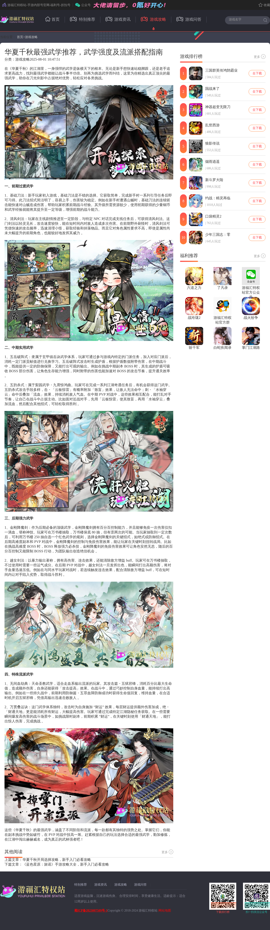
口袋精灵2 (213, 216)
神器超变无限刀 (217, 107)
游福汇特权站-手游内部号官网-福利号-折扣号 (36, 5)
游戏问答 (189, 19)
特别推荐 (82, 19)
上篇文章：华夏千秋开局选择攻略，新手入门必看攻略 (47, 860)
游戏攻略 (153, 19)
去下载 (257, 73)
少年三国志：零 (217, 234)
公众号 (83, 5)
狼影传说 (212, 143)
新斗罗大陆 (214, 180)
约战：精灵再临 (217, 198)
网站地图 (164, 910)
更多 (167, 852)
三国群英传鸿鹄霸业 (221, 70)
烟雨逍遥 (212, 161)
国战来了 (212, 89)
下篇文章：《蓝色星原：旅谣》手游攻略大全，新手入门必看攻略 (56, 864)
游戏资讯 (118, 19)
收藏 (264, 5)
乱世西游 (212, 125)
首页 (52, 19)
